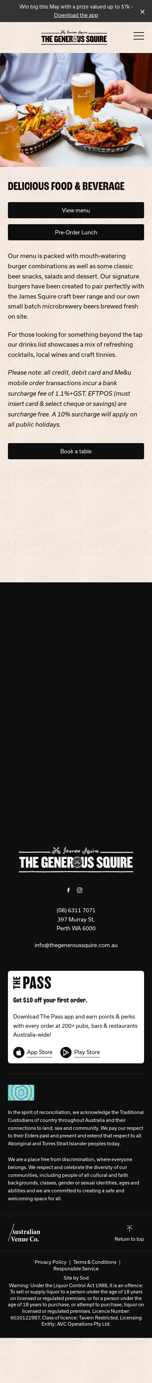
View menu (76, 210)
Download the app (76, 15)
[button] (139, 37)
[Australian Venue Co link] (24, 1232)
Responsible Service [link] (76, 1268)
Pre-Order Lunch (76, 232)
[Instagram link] (80, 890)
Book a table (76, 451)
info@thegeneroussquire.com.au (76, 945)
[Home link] (74, 37)
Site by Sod (76, 1278)
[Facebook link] (69, 890)
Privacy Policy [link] (51, 1262)
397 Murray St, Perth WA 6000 (76, 923)
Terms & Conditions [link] (94, 1262)
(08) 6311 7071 (76, 910)
